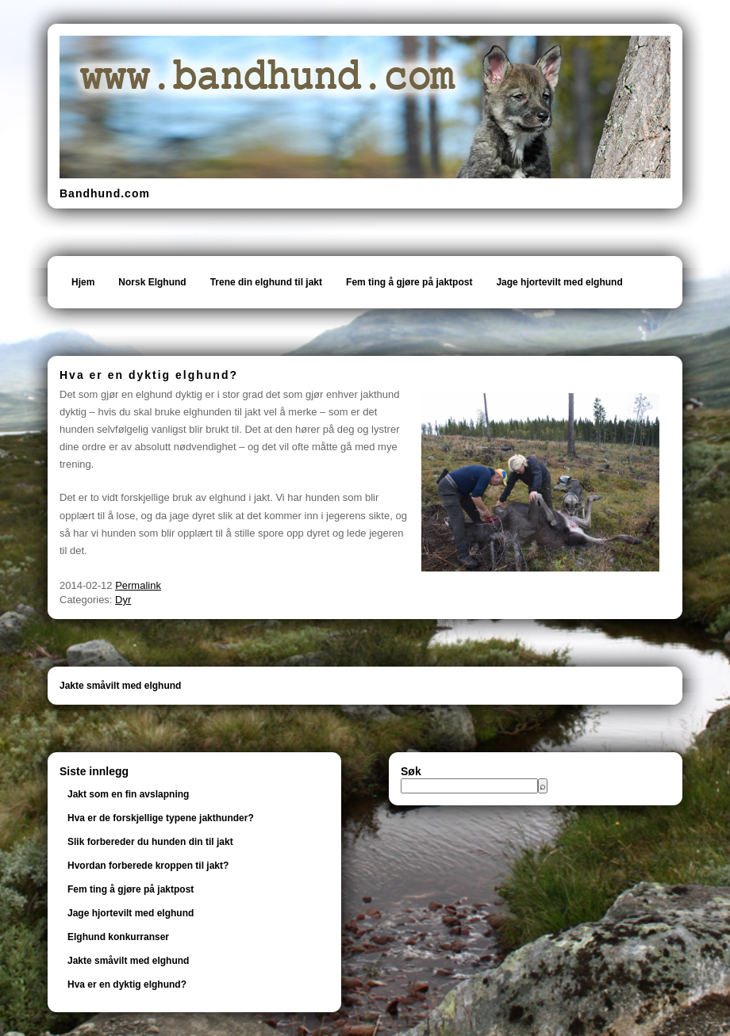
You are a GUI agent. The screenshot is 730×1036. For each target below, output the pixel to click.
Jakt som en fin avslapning (128, 794)
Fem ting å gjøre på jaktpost (409, 282)
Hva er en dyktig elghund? (126, 984)
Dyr (123, 600)
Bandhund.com (105, 193)
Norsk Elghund (152, 282)
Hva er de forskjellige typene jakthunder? (160, 818)
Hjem (82, 282)
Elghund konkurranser (118, 936)
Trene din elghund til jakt (266, 282)
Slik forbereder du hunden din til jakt (150, 841)
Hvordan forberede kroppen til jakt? (148, 865)
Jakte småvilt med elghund (120, 685)
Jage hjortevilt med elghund (559, 282)
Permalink (138, 585)
